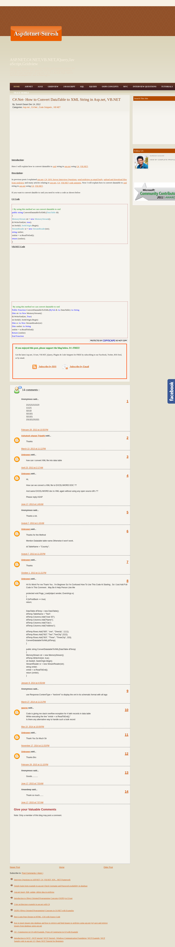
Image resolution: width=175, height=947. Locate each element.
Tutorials (167, 86)
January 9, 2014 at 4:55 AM (33, 683)
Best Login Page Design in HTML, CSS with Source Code (37, 917)
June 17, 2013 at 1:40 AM (32, 504)
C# (77, 166)
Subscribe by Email (75, 366)
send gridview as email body (90, 179)
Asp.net (26, 107)
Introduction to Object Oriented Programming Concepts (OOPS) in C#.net (43, 898)
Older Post (108, 867)
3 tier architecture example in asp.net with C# (32, 904)
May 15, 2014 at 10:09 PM (32, 727)
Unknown (26, 455)
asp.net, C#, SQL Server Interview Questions (57, 179)
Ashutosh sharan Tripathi (33, 436)
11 (126, 734)
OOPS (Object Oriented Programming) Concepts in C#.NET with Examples (44, 910)
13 (126, 772)
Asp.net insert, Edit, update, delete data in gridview (34, 892)
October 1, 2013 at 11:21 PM (33, 573)
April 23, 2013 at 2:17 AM (32, 467)
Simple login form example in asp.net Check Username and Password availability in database (51, 886)
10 (126, 710)
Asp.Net (29, 86)
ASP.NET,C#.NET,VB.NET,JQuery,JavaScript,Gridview (42, 61)
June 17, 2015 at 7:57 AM (32, 802)
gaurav (24, 708)
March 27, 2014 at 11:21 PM (33, 702)
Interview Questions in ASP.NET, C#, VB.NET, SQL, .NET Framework (42, 880)
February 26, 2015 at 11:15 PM (34, 764)
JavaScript (69, 86)
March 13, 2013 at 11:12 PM (33, 449)
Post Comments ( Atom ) (32, 873)
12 (126, 753)
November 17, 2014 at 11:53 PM (35, 745)
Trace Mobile (21, 93)
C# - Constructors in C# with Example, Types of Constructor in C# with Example (46, 932)
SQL (82, 86)
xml (54, 166)
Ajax (40, 86)
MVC (125, 86)
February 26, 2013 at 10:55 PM (34, 430)
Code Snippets (45, 107)
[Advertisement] (89, 33)
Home (17, 86)
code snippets (75, 182)
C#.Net (34, 107)
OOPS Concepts (110, 86)
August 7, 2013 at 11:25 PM (33, 554)
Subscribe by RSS (44, 367)
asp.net (68, 166)
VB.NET (57, 107)
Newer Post (15, 867)
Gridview (53, 86)
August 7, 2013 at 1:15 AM (32, 523)
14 (126, 791)
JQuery (93, 86)
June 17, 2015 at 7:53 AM (32, 783)
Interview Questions (144, 86)
